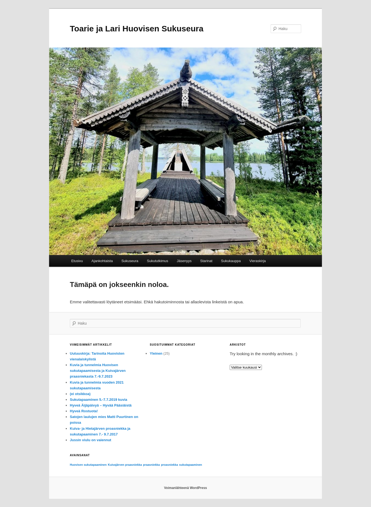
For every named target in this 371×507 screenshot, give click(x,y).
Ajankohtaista (102, 261)
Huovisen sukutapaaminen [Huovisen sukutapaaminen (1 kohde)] (88, 464)
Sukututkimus (157, 261)
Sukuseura (129, 261)
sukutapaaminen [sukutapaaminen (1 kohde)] (190, 464)
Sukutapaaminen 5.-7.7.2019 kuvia (98, 400)
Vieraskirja (257, 261)
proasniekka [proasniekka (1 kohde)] (169, 464)
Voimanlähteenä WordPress (185, 488)
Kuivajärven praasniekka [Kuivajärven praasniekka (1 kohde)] (125, 464)
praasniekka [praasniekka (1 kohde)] (151, 464)
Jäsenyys (184, 261)
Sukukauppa (231, 261)
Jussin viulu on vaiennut (90, 440)
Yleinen (156, 353)
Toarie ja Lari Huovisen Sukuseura (137, 28)
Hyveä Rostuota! (84, 411)
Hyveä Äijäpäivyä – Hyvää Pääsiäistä (100, 405)
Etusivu (77, 261)
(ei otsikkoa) (80, 394)
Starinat (206, 261)
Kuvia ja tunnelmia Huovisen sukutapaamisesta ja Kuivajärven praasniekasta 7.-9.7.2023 (98, 370)
